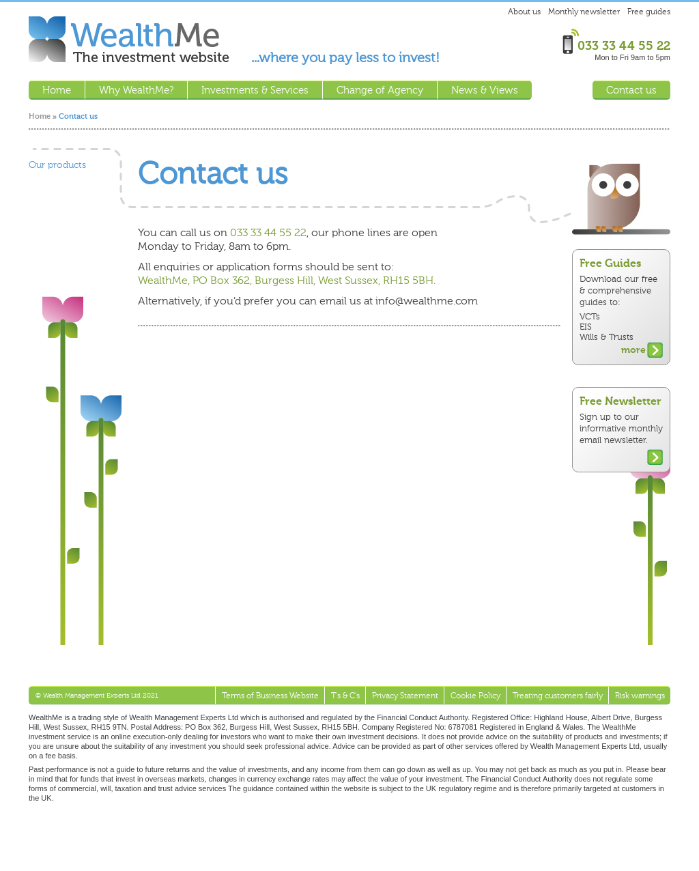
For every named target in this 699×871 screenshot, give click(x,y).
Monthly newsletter (584, 11)
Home (40, 116)
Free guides (648, 11)
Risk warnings (640, 695)
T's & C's (345, 695)
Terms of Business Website (270, 695)
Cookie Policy (475, 695)
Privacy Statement (405, 695)
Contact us (631, 90)
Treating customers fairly (558, 695)
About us (524, 11)
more (633, 350)
